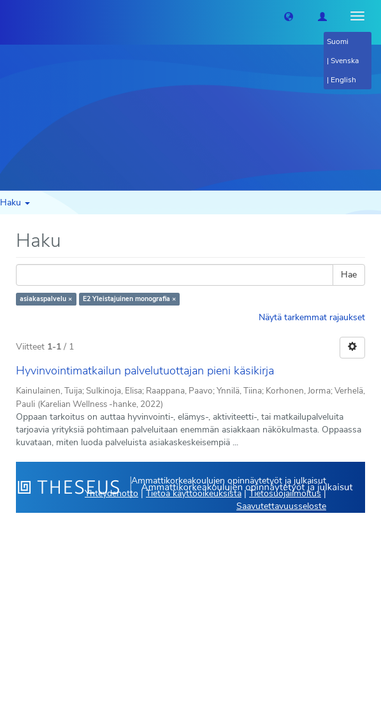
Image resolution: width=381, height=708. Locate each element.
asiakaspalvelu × (46, 299)
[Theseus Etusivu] (9, 16)
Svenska (345, 60)
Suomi (338, 41)
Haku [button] (15, 202)
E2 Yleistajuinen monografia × (129, 299)
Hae (349, 275)
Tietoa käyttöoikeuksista (193, 493)
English (343, 80)
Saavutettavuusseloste (281, 506)
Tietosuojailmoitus (285, 493)
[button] (288, 16)
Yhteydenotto (111, 493)
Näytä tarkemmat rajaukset (312, 317)
